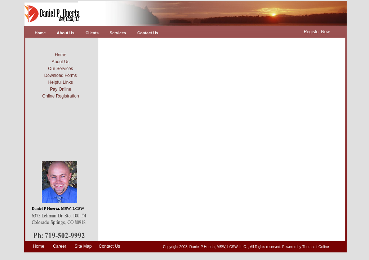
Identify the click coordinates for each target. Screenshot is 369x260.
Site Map (83, 246)
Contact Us (109, 246)
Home (38, 246)
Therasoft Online (315, 247)
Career (59, 246)
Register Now (317, 31)
